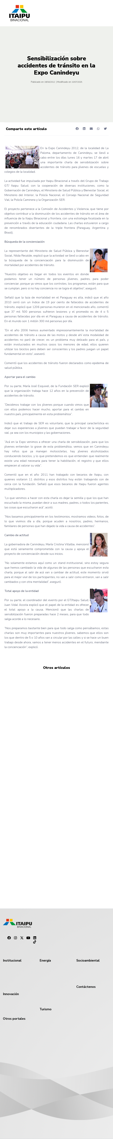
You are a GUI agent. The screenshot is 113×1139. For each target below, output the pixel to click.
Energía (45, 960)
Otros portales (14, 1018)
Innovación (11, 994)
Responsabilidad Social (56, 52)
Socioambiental (88, 960)
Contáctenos (86, 987)
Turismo (45, 1009)
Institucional (12, 960)
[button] (77, 128)
